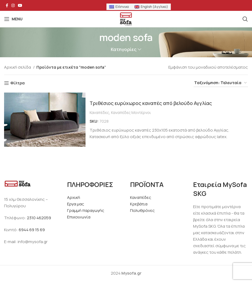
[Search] (245, 19)
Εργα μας (75, 204)
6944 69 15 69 (32, 230)
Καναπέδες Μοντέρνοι (131, 112)
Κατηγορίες (124, 49)
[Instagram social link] (13, 5)
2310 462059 (39, 218)
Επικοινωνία (78, 217)
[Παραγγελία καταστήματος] (221, 83)
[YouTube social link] (20, 5)
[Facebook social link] (7, 5)
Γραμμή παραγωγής (85, 210)
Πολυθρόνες (142, 210)
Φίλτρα (17, 83)
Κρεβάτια (138, 204)
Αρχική (73, 197)
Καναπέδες (99, 112)
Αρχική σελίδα (18, 67)
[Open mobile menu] (13, 19)
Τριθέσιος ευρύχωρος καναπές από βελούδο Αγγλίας (156, 103)
